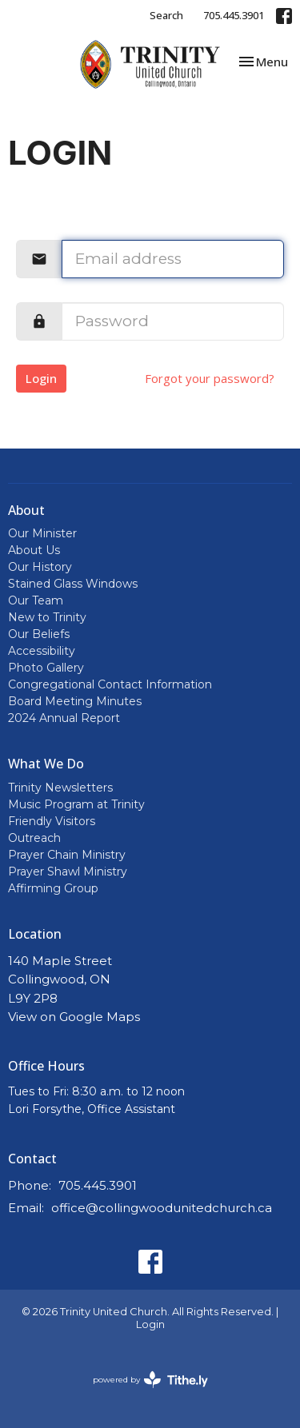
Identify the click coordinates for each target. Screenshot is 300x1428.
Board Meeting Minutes (75, 701)
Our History (40, 567)
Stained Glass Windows (73, 583)
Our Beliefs (39, 634)
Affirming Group (53, 888)
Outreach (34, 838)
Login (41, 378)
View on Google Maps (74, 1016)
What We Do (46, 763)
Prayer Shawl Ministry (67, 871)
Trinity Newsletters (60, 787)
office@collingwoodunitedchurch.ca (161, 1207)
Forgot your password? (209, 378)
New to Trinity (47, 617)
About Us (34, 550)
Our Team (35, 600)
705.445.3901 (233, 15)
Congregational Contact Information (110, 684)
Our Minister (42, 533)
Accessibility (41, 651)
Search (166, 15)
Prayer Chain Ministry (67, 855)
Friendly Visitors (51, 821)
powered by (150, 1379)
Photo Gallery (46, 667)
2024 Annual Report (64, 718)
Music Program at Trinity (76, 804)
